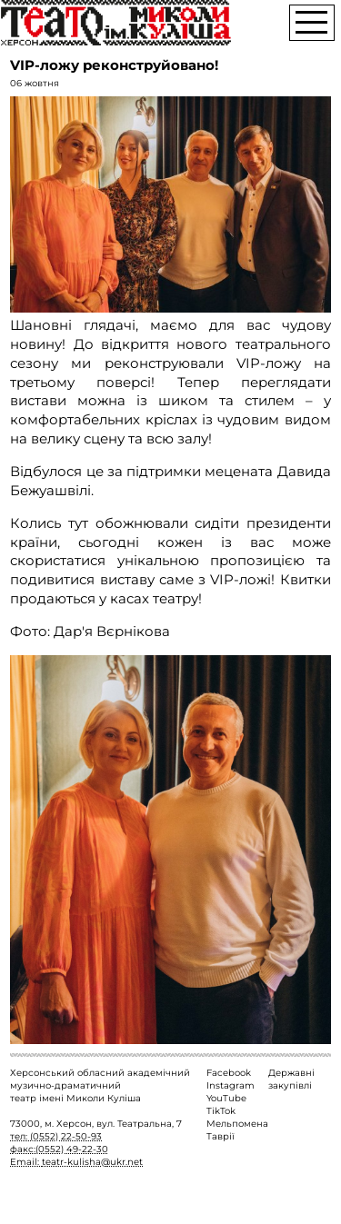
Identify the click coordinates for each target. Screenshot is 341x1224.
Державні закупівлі (291, 1079)
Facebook (228, 1073)
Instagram (230, 1085)
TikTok (221, 1111)
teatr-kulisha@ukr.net (92, 1162)
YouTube (226, 1098)
